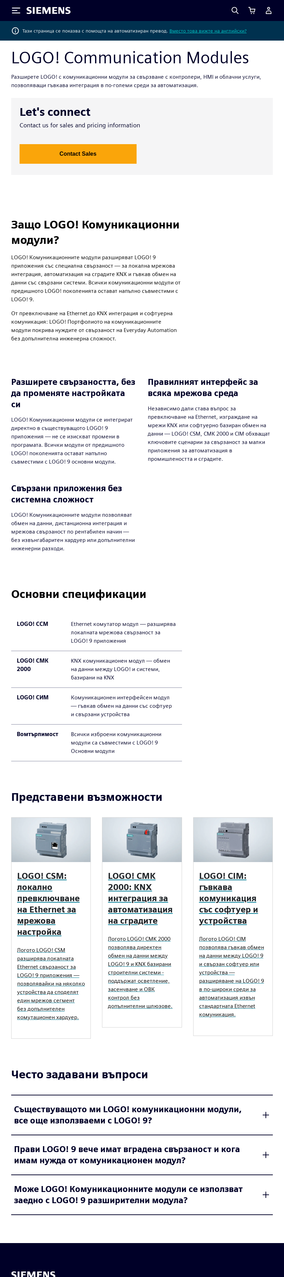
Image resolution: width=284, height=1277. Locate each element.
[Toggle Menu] (16, 10)
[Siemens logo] (49, 10)
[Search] (235, 10)
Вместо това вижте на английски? (208, 31)
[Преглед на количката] (252, 10)
